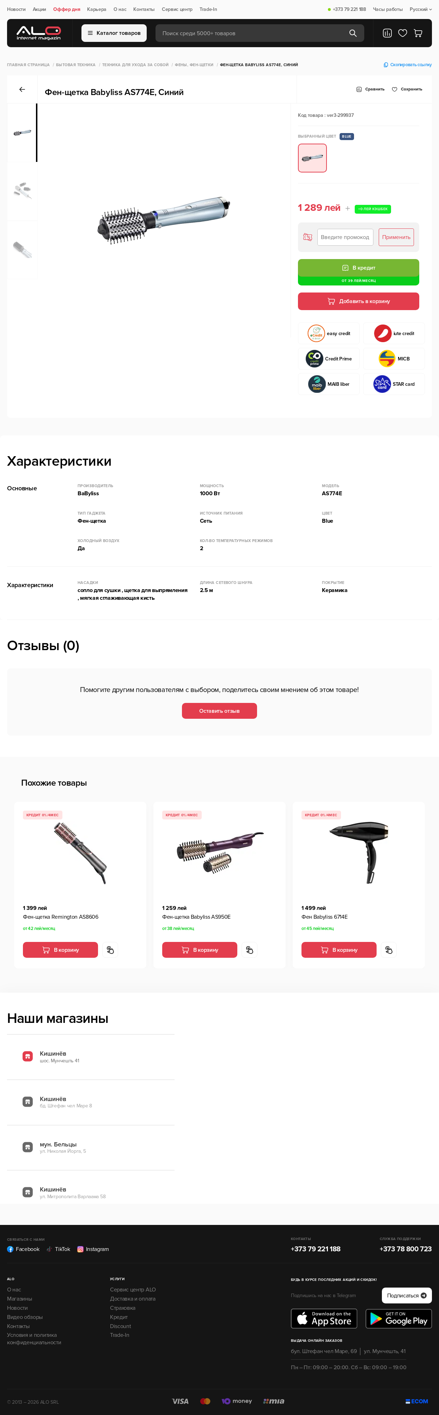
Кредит (119, 1317)
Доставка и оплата (133, 1298)
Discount (120, 1326)
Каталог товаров (114, 33)
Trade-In (208, 9)
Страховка (122, 1308)
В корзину (60, 950)
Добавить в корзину (358, 301)
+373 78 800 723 (406, 1249)
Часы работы (388, 9)
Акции (39, 9)
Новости (16, 9)
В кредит (359, 267)
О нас (120, 9)
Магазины (19, 1298)
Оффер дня (66, 9)
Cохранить (407, 89)
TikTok (58, 1249)
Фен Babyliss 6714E (324, 916)
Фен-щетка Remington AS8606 (60, 916)
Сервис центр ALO (133, 1289)
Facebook (23, 1249)
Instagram (93, 1249)
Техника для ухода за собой (135, 65)
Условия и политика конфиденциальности (34, 1339)
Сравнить (370, 89)
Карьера (96, 9)
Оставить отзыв (219, 711)
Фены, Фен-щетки (194, 65)
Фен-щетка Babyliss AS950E (196, 916)
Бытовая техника (76, 65)
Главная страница (28, 65)
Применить (396, 237)
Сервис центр (177, 9)
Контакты (143, 9)
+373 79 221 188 (349, 9)
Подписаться (407, 1295)
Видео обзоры (25, 1317)
